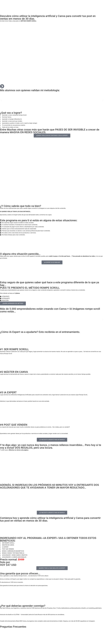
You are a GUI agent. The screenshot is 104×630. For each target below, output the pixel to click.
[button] (1, 100)
